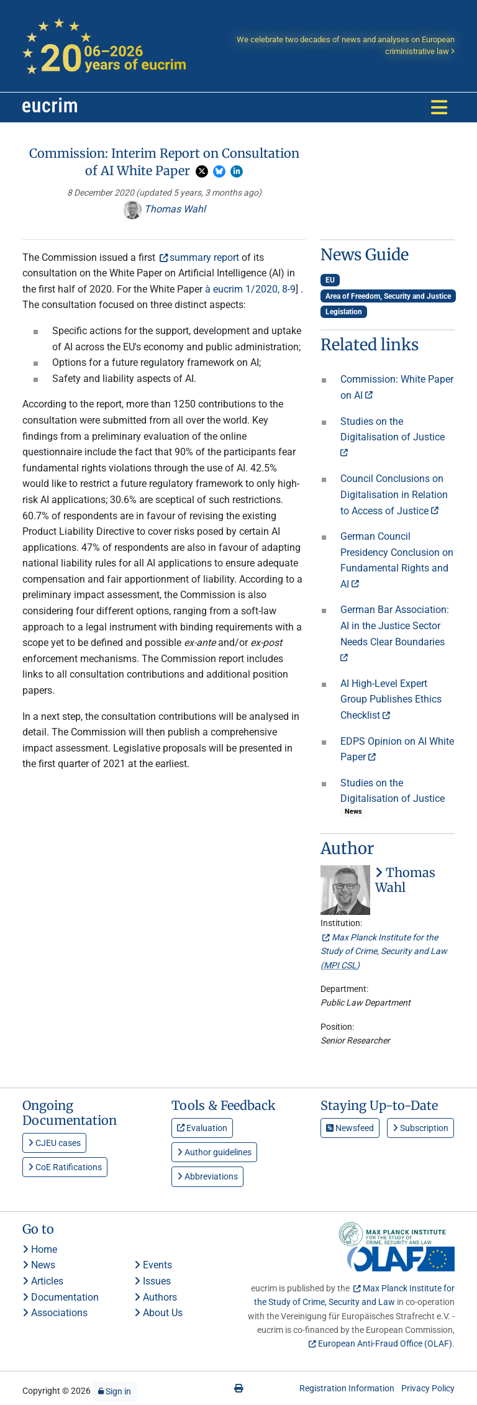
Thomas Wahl (164, 209)
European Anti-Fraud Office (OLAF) (385, 1343)
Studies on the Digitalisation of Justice (392, 434)
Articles (42, 1281)
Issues (152, 1281)
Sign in (114, 1391)
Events (153, 1265)
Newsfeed (350, 1128)
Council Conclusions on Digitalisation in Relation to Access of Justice (394, 494)
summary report (204, 257)
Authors (155, 1297)
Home (39, 1249)
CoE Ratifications (65, 1167)
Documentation (60, 1297)
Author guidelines (214, 1152)
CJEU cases (54, 1143)
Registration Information (346, 1388)
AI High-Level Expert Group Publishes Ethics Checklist (391, 699)
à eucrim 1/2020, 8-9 (250, 289)
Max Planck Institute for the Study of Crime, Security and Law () (383, 951)
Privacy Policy (428, 1388)
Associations (55, 1313)
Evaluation (202, 1128)
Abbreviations (207, 1176)
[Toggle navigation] (439, 107)
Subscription (420, 1128)
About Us (158, 1313)
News (38, 1265)
